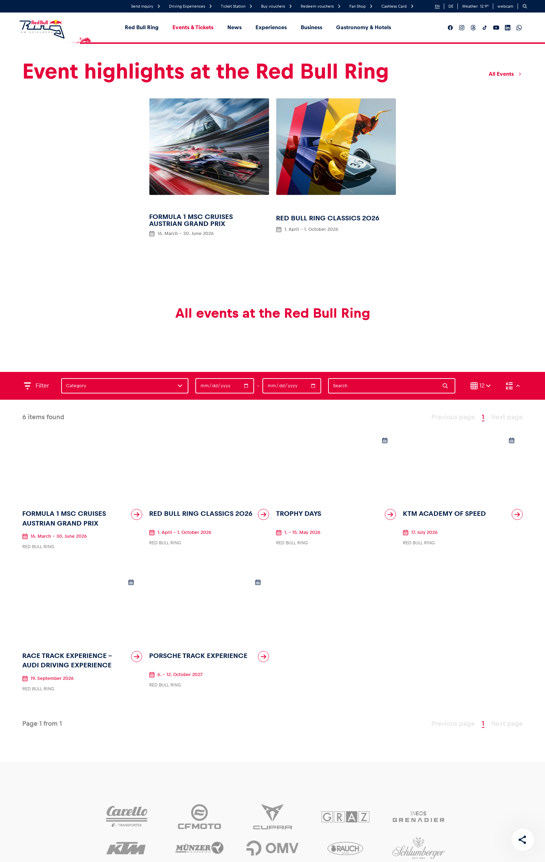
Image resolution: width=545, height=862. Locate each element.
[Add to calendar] (384, 440)
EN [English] (437, 6)
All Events (506, 74)
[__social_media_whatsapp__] (519, 28)
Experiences (271, 27)
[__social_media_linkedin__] (508, 28)
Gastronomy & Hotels (363, 27)
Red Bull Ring (141, 27)
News (234, 27)
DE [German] (450, 6)
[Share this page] (523, 840)
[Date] (224, 386)
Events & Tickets (192, 27)
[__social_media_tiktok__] (485, 28)
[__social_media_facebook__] (450, 28)
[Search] (525, 6)
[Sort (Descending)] (512, 386)
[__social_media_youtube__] (496, 28)
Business (311, 27)
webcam (505, 6)
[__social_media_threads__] (473, 28)
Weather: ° (475, 6)
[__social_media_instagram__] (462, 28)
